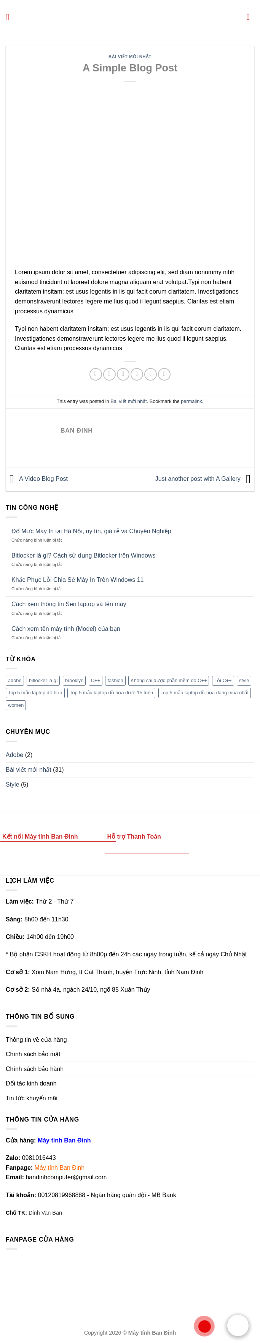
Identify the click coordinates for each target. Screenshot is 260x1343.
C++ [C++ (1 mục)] (95, 680)
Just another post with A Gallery (204, 479)
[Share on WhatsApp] (95, 374)
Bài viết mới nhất (130, 56)
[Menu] (10, 17)
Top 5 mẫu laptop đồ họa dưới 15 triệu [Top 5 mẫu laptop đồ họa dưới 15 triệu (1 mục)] (111, 692)
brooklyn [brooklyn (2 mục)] (74, 680)
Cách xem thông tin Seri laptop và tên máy (68, 604)
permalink (191, 401)
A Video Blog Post (37, 479)
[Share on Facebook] (109, 374)
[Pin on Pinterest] (150, 374)
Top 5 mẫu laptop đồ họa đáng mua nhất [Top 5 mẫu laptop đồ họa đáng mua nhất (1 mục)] (205, 692)
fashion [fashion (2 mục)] (115, 680)
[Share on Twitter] (123, 374)
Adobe (14, 755)
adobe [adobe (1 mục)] (15, 680)
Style (12, 784)
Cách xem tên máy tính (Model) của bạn (65, 629)
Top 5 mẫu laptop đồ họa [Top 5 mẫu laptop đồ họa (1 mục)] (35, 692)
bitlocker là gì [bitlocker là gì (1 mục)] (43, 680)
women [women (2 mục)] (16, 705)
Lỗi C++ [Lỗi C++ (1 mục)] (223, 680)
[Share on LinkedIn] (164, 374)
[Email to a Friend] (137, 374)
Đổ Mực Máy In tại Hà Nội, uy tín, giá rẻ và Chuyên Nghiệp (91, 531)
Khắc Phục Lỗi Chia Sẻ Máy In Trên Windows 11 (77, 580)
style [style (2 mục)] (244, 680)
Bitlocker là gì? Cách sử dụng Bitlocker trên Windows (83, 555)
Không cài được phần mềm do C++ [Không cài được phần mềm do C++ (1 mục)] (169, 680)
